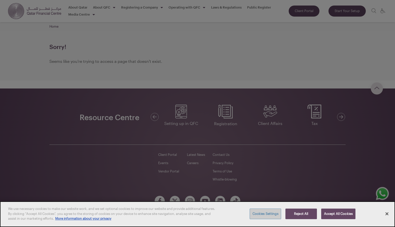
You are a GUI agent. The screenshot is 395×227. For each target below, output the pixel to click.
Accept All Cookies (338, 214)
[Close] (386, 213)
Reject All (301, 214)
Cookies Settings (265, 214)
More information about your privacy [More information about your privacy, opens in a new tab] (83, 218)
